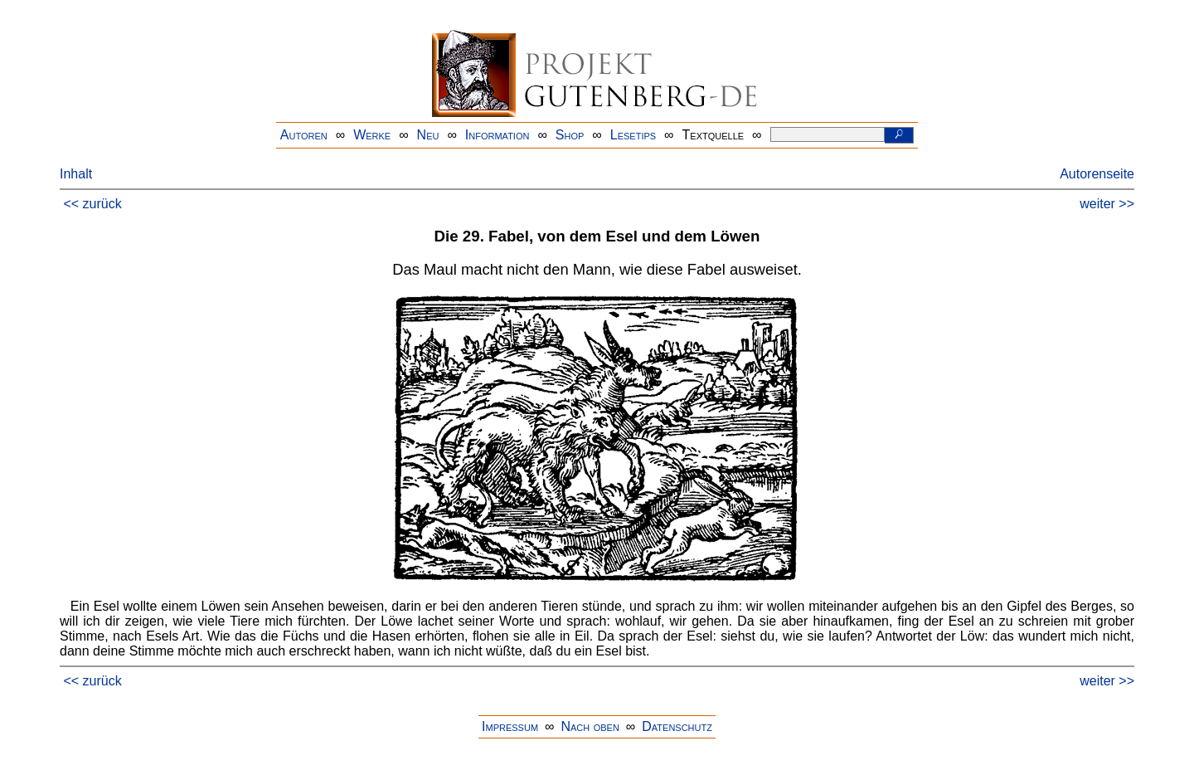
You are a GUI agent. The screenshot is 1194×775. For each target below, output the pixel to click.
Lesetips (633, 135)
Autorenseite (1097, 174)
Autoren (304, 135)
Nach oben (590, 726)
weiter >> (1107, 204)
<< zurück (92, 204)
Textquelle (713, 135)
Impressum (510, 726)
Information (497, 135)
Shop (570, 135)
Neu (428, 135)
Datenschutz (677, 726)
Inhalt (76, 174)
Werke (372, 135)
